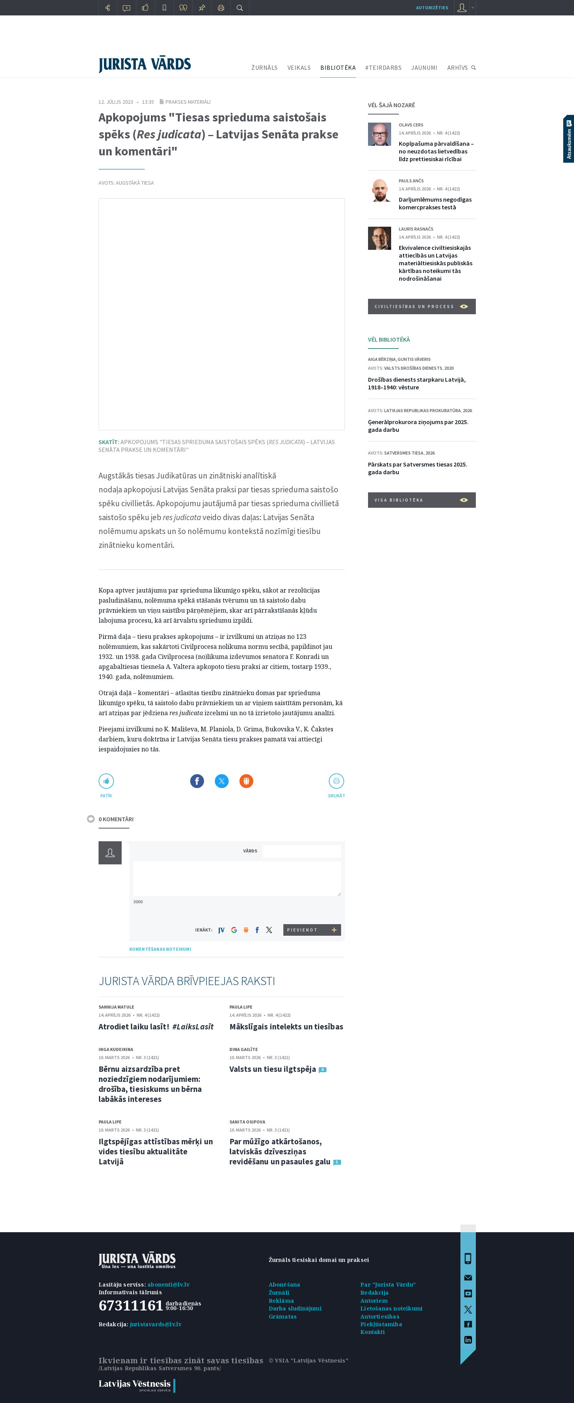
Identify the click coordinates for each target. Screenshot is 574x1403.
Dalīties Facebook (197, 781)
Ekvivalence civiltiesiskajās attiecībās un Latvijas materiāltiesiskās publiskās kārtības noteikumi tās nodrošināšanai (435, 263)
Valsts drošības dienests (413, 368)
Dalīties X (222, 781)
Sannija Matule (116, 1007)
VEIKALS (299, 67)
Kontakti (372, 1332)
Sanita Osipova (247, 1122)
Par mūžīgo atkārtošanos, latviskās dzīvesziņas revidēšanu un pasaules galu (280, 1151)
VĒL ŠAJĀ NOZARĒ (391, 105)
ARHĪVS (457, 67)
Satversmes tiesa (403, 453)
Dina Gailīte (243, 1049)
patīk (106, 795)
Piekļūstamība (381, 1324)
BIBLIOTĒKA (338, 67)
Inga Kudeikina (116, 1049)
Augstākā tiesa (135, 182)
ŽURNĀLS (264, 67)
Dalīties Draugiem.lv (246, 781)
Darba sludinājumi (295, 1308)
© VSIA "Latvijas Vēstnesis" (308, 1360)
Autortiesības (380, 1316)
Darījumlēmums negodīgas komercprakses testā (435, 203)
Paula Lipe (241, 1007)
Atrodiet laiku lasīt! (156, 1026)
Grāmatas (283, 1316)
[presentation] (303, 910)
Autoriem (374, 1300)
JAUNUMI (424, 67)
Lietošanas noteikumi (391, 1308)
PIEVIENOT (302, 930)
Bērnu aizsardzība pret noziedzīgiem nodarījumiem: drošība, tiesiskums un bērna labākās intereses (150, 1084)
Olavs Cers (411, 125)
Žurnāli (279, 1292)
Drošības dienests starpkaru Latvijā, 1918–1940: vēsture (417, 383)
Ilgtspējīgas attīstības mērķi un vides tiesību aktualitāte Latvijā (156, 1151)
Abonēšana (285, 1284)
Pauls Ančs (411, 181)
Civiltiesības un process (421, 306)
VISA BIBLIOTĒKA (421, 500)
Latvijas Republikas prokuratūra (422, 410)
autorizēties (432, 7)
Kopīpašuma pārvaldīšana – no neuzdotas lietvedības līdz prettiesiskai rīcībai (436, 151)
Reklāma (281, 1300)
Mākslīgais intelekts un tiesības (286, 1026)
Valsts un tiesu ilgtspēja (272, 1069)
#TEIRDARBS (383, 67)
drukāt (336, 795)
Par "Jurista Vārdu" (388, 1284)
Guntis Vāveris (414, 359)
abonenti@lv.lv (168, 1284)
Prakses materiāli (188, 101)
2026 (467, 410)
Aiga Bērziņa (382, 359)
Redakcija (374, 1292)
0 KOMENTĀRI (116, 819)
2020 (449, 368)
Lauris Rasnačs (416, 229)
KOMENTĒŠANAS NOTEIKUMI (160, 949)
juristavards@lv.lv (156, 1324)
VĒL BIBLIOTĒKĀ (389, 339)
